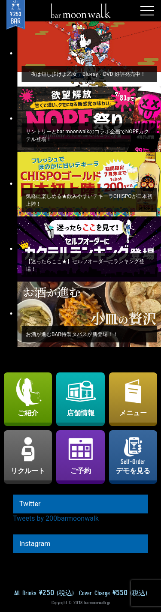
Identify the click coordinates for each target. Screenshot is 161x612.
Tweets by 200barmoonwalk (56, 518)
